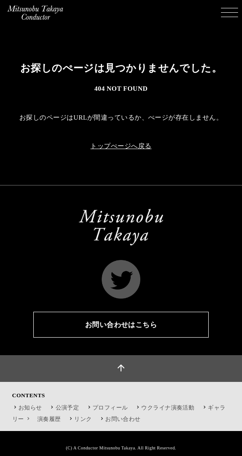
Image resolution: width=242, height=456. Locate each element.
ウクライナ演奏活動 (167, 407)
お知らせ (30, 407)
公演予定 (67, 407)
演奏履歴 (49, 419)
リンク (83, 419)
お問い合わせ (123, 419)
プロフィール (110, 407)
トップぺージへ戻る (120, 146)
